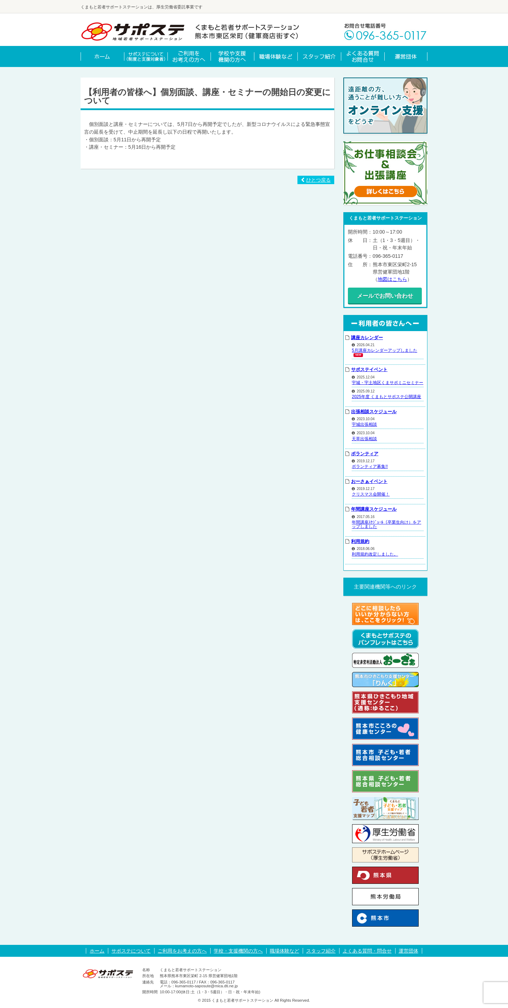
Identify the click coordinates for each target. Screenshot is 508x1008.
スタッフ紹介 (321, 951)
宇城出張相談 (364, 424)
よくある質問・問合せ (367, 951)
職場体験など (284, 951)
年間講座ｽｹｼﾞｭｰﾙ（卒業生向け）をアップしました (386, 524)
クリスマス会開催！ (371, 494)
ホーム (97, 951)
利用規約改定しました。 (375, 554)
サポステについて (131, 951)
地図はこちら (392, 279)
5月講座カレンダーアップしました (384, 350)
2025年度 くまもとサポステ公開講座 (386, 396)
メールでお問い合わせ (385, 296)
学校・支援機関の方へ (238, 951)
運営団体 (408, 951)
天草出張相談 (364, 438)
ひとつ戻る (316, 180)
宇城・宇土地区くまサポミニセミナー (387, 382)
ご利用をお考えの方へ (182, 951)
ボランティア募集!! (370, 466)
